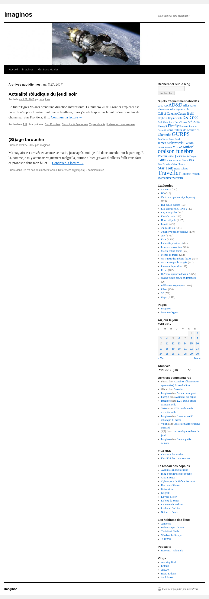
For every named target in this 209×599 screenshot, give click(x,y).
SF (162, 293)
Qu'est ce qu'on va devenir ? (175, 274)
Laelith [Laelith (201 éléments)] (188, 143)
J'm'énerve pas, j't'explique (175, 231)
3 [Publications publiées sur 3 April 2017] (161, 338)
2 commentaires (95, 170)
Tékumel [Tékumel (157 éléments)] (186, 173)
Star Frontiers (52, 124)
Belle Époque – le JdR (172, 527)
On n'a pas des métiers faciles (40, 170)
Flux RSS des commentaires (175, 458)
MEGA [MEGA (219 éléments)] (178, 147)
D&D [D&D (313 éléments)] (187, 117)
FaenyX (165, 396)
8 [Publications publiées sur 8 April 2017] (191, 338)
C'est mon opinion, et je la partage (178, 197)
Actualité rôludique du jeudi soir (43, 94)
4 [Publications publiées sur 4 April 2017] (167, 338)
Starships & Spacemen (75, 124)
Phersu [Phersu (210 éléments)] (162, 156)
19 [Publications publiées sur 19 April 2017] (173, 348)
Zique (164, 297)
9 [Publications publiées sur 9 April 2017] (197, 338)
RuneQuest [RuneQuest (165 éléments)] (174, 156)
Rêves (164, 289)
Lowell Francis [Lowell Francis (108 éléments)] (165, 147)
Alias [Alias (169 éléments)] (186, 105)
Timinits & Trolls (170, 531)
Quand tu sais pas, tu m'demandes (178, 277)
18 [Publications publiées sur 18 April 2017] (166, 348)
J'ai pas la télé (168, 227)
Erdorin (165, 565)
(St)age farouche (26, 139)
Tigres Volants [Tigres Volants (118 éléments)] (181, 168)
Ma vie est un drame (171, 250)
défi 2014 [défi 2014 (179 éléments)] (194, 122)
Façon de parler (169, 212)
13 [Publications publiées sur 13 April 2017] (179, 343)
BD (163, 193)
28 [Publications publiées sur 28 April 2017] (185, 353)
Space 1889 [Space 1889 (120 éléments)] (188, 160)
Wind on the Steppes (171, 535)
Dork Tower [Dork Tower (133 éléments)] (180, 122)
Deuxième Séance (170, 485)
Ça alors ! (166, 189)
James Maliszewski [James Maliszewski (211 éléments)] (171, 143)
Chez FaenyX (168, 477)
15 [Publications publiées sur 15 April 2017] (191, 343)
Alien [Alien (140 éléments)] (193, 105)
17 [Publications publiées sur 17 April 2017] (161, 348)
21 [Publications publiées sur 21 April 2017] (185, 348)
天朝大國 (166, 539)
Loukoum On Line (170, 508)
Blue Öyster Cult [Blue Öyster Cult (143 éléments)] (179, 109)
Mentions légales (48, 69)
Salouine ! (179, 389)
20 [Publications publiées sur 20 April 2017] (179, 348)
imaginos (18, 14)
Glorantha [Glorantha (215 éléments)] (164, 135)
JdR (25, 124)
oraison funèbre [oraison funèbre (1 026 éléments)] (175, 151)
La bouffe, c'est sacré (172, 243)
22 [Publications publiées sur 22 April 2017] (191, 348)
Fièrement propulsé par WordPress (180, 588)
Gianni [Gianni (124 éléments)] (161, 130)
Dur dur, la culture (170, 204)
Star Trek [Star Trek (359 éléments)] (165, 168)
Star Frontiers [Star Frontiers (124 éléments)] (165, 164)
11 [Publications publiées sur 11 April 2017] (166, 343)
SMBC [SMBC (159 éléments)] (162, 160)
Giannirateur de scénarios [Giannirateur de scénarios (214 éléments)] (182, 130)
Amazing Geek (169, 562)
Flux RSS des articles (172, 454)
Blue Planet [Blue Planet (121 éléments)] (164, 109)
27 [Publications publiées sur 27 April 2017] (179, 353)
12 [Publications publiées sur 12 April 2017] (173, 343)
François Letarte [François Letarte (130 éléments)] (187, 126)
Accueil (13, 69)
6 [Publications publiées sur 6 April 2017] (179, 338)
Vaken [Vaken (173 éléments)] (196, 173)
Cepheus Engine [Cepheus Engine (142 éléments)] (167, 118)
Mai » (197, 358)
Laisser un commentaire (121, 124)
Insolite (165, 224)
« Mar (161, 358)
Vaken (164, 408)
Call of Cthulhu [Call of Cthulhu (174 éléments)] (167, 113)
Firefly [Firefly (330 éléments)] (173, 126)
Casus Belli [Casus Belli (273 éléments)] (185, 113)
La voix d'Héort (169, 496)
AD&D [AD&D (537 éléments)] (175, 105)
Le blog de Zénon (170, 500)
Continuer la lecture (66, 117)
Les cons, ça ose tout (172, 247)
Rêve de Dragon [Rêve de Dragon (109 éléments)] (188, 156)
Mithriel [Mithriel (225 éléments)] (188, 147)
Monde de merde (170, 254)
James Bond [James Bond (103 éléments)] (174, 139)
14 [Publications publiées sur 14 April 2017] (185, 343)
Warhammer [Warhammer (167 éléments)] (165, 177)
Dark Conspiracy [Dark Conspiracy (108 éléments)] (166, 122)
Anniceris (166, 523)
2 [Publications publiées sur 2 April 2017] (197, 333)
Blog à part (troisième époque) (177, 473)
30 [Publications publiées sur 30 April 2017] (197, 353)
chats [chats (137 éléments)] (179, 118)
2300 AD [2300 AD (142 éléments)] (163, 105)
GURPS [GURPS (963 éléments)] (181, 134)
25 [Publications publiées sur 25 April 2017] (166, 353)
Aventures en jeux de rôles (174, 469)
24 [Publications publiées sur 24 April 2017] (161, 353)
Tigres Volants (97, 124)
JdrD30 (165, 569)
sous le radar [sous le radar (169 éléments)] (174, 160)
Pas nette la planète (171, 266)
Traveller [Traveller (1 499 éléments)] (169, 172)
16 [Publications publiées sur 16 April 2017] (197, 343)
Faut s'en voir (168, 216)
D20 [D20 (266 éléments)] (195, 118)
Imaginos (27, 69)
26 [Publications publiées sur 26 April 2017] (173, 353)
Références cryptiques (71, 170)
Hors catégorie (168, 220)
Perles (164, 270)
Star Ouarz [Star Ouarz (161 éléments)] (178, 164)
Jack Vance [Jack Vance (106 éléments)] (163, 139)
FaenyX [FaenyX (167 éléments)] (162, 126)
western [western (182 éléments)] (178, 177)
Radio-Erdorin (168, 573)
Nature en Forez (169, 512)
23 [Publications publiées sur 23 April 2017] (197, 348)
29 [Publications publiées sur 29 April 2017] (191, 353)
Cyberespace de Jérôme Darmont (178, 481)
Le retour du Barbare (172, 504)
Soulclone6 (167, 577)
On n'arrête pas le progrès (174, 262)
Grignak (165, 492)
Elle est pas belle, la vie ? (174, 208)
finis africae (167, 489)
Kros (163, 239)
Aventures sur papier (187, 393)
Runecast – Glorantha (172, 550)
